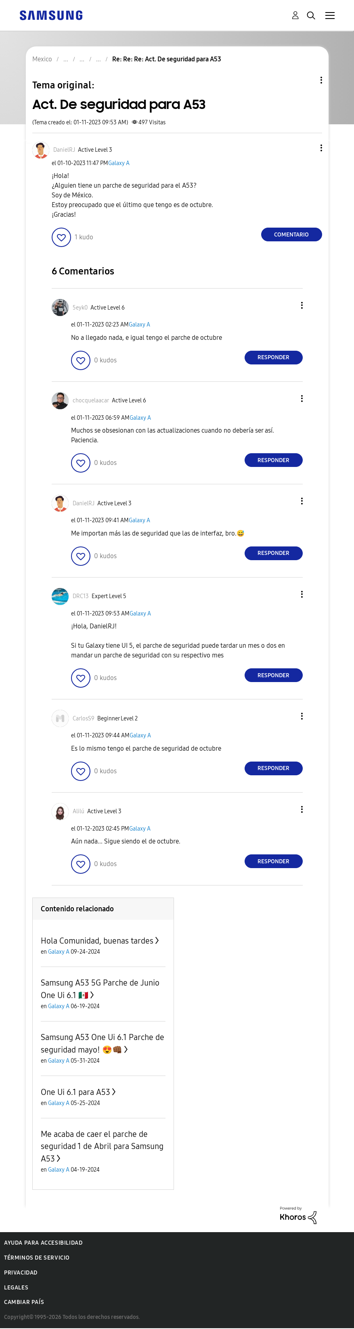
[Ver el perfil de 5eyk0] (80, 307)
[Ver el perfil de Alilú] (78, 811)
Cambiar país (24, 1302)
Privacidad (21, 1272)
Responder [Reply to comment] (273, 357)
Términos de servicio (37, 1257)
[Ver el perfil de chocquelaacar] (91, 400)
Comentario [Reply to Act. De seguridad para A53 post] (291, 234)
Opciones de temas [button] (307, 80)
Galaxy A (119, 163)
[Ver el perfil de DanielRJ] (64, 150)
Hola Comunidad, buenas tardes (97, 941)
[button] (307, 148)
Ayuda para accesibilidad (43, 1242)
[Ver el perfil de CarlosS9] (83, 718)
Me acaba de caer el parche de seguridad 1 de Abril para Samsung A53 (102, 1146)
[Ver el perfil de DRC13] (81, 596)
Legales (16, 1287)
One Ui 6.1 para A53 (75, 1092)
